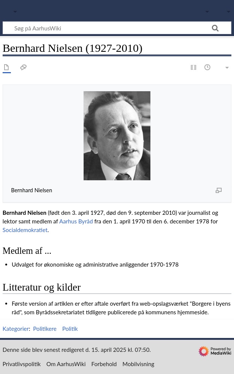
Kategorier (16, 328)
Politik (70, 328)
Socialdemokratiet (25, 229)
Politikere (44, 328)
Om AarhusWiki (66, 363)
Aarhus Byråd (76, 221)
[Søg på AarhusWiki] (117, 28)
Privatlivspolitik (22, 363)
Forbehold (104, 363)
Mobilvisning (138, 363)
